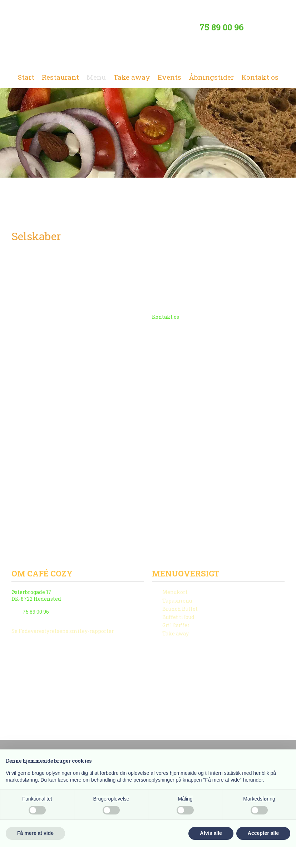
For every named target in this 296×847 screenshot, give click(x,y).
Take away (131, 77)
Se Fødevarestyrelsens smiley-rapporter (62, 631)
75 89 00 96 (221, 27)
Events (169, 77)
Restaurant (60, 77)
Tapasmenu (177, 600)
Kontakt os (259, 77)
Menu (96, 77)
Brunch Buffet (180, 608)
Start (26, 77)
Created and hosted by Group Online (51, 721)
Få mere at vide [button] (35, 833)
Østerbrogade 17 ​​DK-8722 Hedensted (36, 595)
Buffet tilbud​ (178, 617)
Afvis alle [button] (211, 833)
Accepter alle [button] (263, 833)
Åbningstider (211, 77)
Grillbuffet (175, 625)
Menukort (175, 592)
